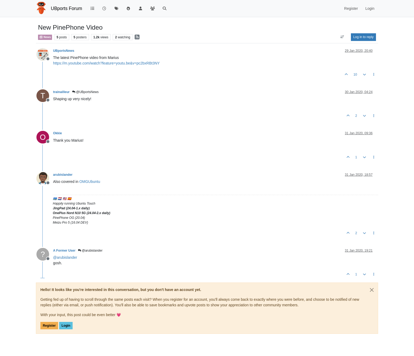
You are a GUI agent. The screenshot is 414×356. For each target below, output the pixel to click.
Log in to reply (363, 37)
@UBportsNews (85, 92)
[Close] (372, 290)
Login (66, 325)
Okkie (57, 133)
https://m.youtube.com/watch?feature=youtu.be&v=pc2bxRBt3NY (106, 63)
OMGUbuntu (89, 181)
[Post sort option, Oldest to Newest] (342, 37)
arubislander (63, 175)
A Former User (64, 250)
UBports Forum (66, 8)
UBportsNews (63, 51)
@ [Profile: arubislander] (65, 257)
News (45, 37)
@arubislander (90, 250)
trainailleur (61, 92)
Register (49, 325)
